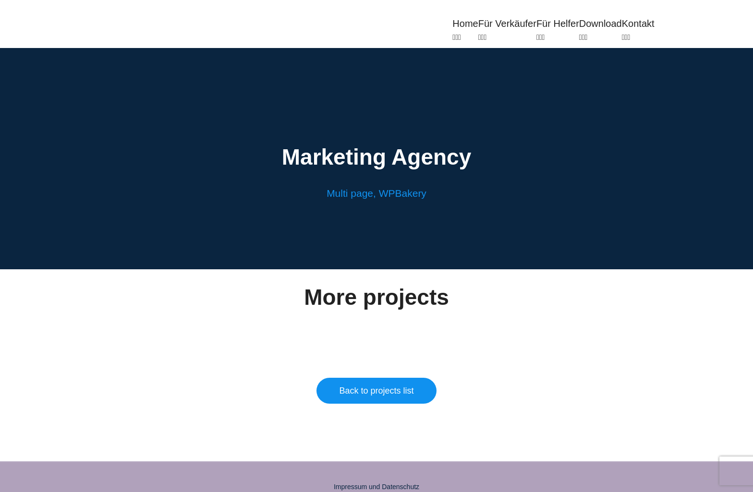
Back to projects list (376, 391)
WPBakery (402, 193)
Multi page (350, 193)
